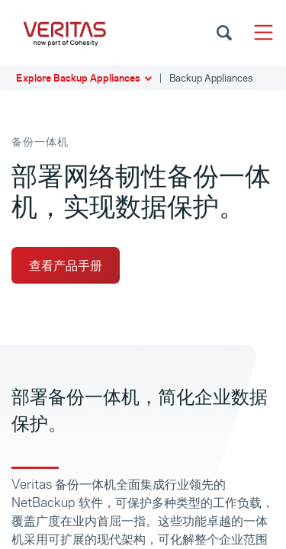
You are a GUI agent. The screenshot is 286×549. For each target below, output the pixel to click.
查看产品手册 (65, 265)
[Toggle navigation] (263, 32)
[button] (143, 78)
